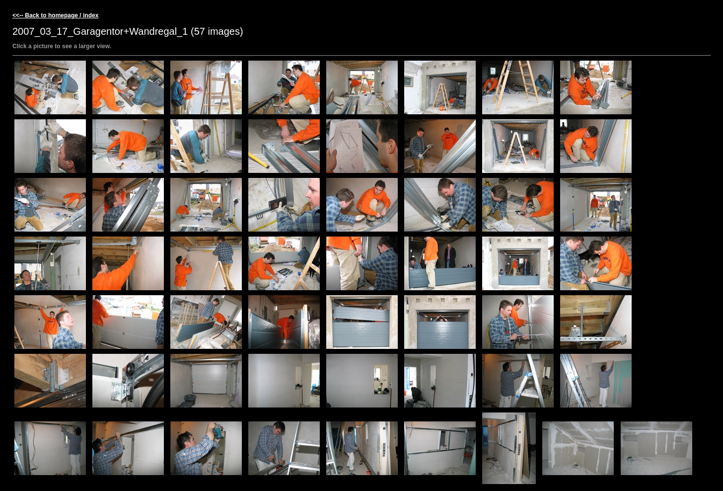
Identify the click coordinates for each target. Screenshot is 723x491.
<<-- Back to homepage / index (55, 15)
